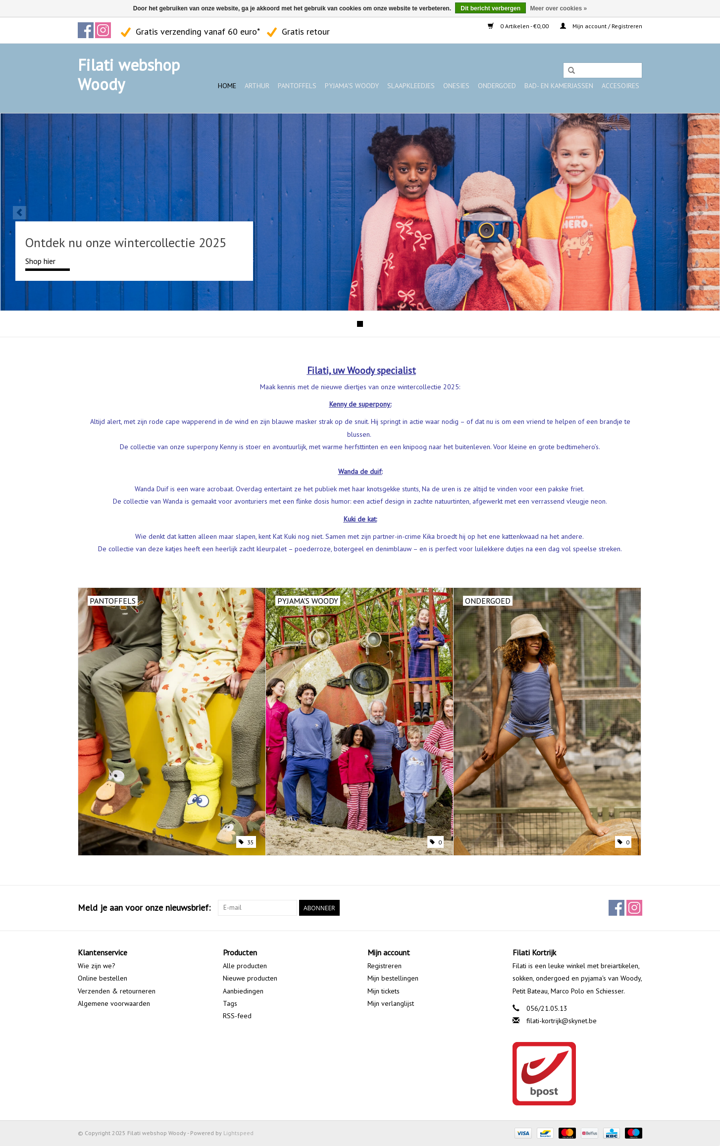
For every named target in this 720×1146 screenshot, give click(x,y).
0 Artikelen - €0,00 (519, 26)
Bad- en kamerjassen (558, 85)
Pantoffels (297, 85)
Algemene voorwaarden (114, 1003)
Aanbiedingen (243, 991)
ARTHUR (257, 85)
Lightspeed (238, 1133)
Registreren (384, 965)
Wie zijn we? (96, 965)
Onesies (456, 85)
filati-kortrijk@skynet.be (561, 1020)
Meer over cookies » (558, 8)
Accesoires (620, 85)
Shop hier (40, 261)
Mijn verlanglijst (390, 1003)
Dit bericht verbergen (490, 8)
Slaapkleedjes (411, 85)
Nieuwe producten (250, 978)
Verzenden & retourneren (116, 991)
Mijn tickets (383, 991)
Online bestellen (102, 978)
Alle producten (245, 965)
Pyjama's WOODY (352, 85)
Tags (230, 1003)
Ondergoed (497, 85)
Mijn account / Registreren (601, 26)
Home (227, 85)
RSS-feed (237, 1015)
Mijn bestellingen (392, 978)
